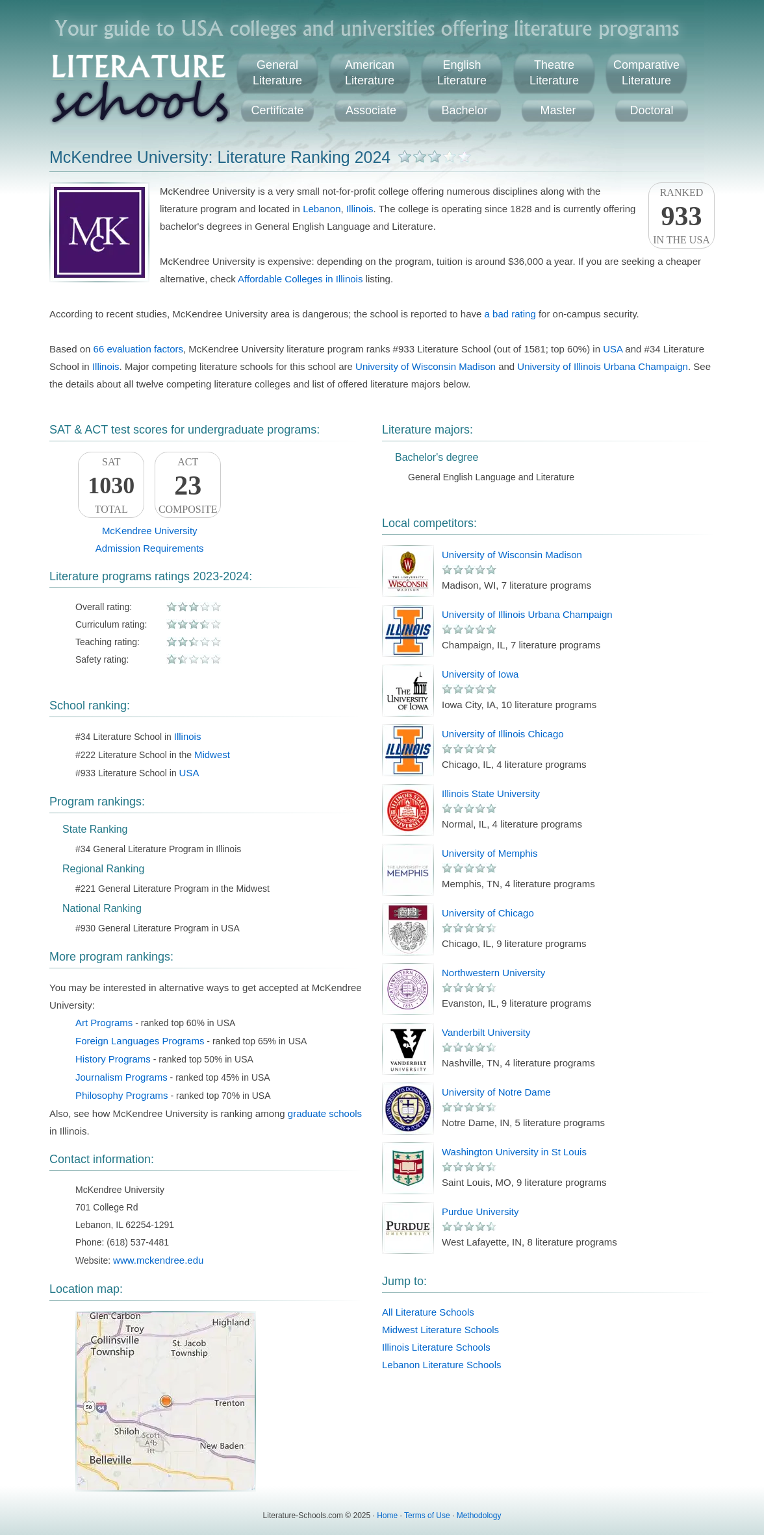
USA (612, 348)
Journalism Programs (121, 1077)
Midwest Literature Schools (440, 1329)
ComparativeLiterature (646, 72)
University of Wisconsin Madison (425, 366)
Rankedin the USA (681, 216)
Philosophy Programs (121, 1095)
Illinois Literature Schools (436, 1347)
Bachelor (464, 110)
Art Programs (104, 1022)
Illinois (360, 208)
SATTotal (111, 485)
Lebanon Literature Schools (441, 1364)
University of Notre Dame (496, 1092)
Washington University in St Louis (514, 1151)
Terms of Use (427, 1515)
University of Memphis (490, 853)
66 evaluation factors (138, 348)
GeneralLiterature (277, 72)
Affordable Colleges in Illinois (300, 278)
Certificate (277, 110)
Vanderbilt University (486, 1032)
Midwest (212, 754)
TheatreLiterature (554, 72)
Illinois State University (491, 793)
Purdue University (480, 1211)
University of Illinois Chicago (503, 733)
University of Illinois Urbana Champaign (602, 366)
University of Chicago (488, 912)
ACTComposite (187, 485)
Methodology (479, 1515)
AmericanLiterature (369, 72)
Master (558, 110)
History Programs (113, 1058)
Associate (371, 110)
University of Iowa (480, 674)
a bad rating (510, 313)
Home (387, 1515)
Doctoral (651, 110)
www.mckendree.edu (158, 1260)
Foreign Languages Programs (139, 1040)
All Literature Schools (428, 1312)
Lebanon (321, 208)
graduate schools (325, 1113)
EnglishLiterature (462, 72)
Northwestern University (493, 972)
